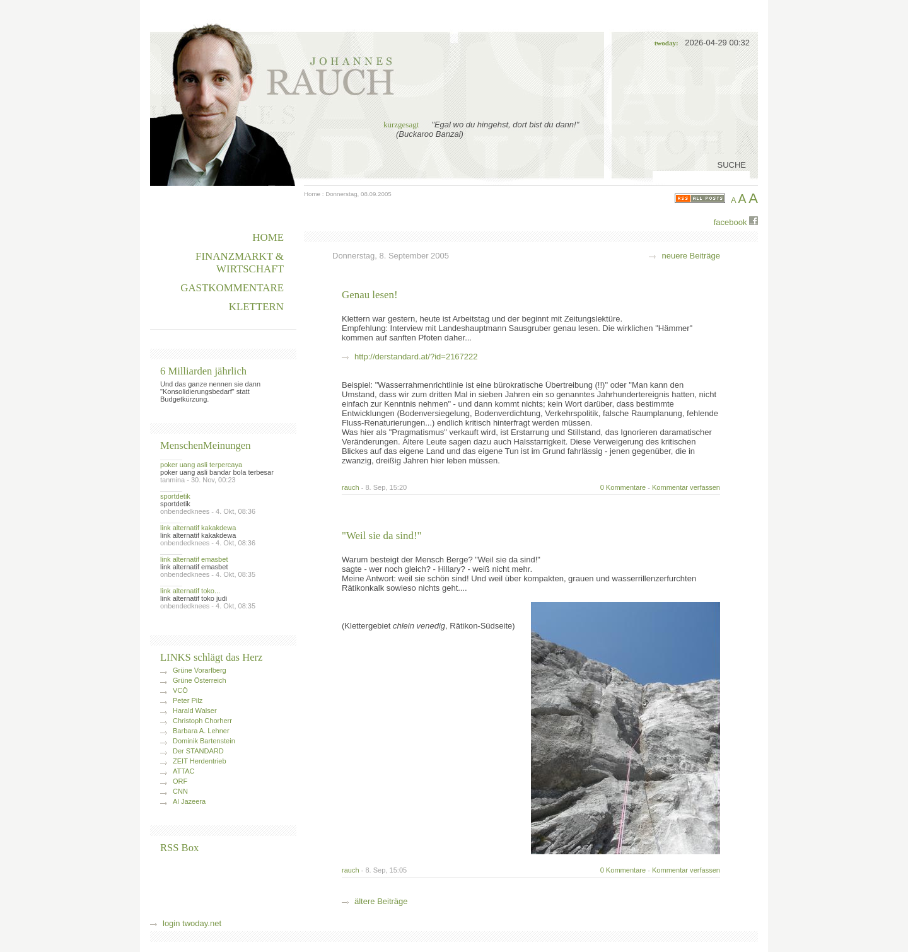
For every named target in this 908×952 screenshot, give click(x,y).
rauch (350, 487)
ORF (180, 781)
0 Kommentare (623, 487)
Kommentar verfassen (686, 487)
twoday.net (201, 923)
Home (312, 193)
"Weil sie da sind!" (381, 536)
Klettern (256, 307)
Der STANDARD (198, 751)
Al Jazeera (189, 801)
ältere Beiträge (381, 901)
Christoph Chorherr (202, 720)
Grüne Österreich (199, 680)
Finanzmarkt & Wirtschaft (239, 262)
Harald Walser (195, 710)
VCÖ (180, 690)
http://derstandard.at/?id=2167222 (416, 356)
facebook (736, 221)
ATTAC (184, 771)
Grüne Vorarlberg (199, 670)
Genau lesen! (370, 295)
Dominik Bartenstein (204, 741)
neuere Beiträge (690, 255)
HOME (268, 237)
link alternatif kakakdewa (198, 527)
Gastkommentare (232, 288)
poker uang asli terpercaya (201, 464)
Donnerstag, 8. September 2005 (390, 255)
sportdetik (175, 496)
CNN (180, 791)
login (171, 923)
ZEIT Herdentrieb (199, 761)
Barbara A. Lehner (201, 730)
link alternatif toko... (190, 591)
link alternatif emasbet (194, 559)
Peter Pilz (187, 700)
